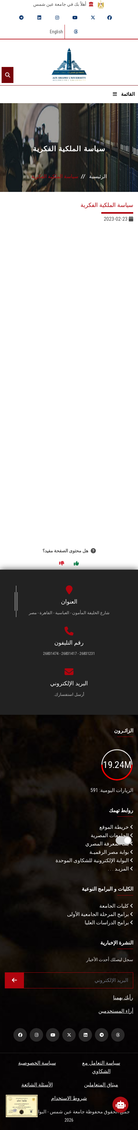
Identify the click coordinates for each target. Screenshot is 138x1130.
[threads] (76, 32)
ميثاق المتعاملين (101, 1085)
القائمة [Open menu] (124, 94)
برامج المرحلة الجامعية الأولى (100, 914)
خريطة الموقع (116, 827)
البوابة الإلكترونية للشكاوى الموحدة (94, 860)
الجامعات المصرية (112, 835)
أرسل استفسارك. (69, 694)
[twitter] (93, 18)
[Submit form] (14, 980)
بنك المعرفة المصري (109, 844)
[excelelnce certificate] (22, 1105)
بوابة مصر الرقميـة (111, 852)
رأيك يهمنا (123, 997)
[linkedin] (39, 18)
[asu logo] (69, 62)
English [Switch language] (56, 31)
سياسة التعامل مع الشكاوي (101, 1067)
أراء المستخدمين (115, 1011)
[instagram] (57, 18)
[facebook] (110, 18)
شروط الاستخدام (69, 1098)
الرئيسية (98, 176)
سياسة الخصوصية (37, 1063)
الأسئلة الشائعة (37, 1085)
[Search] (7, 75)
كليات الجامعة (116, 906)
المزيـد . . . (120, 869)
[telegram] (21, 18)
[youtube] (75, 18)
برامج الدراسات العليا (109, 923)
